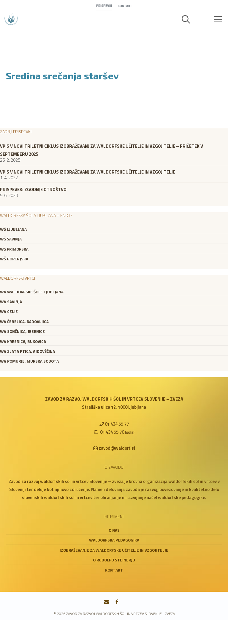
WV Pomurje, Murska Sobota (29, 361)
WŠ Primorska (14, 249)
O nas (114, 530)
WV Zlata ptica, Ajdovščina (27, 351)
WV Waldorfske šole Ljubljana (32, 292)
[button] (186, 19)
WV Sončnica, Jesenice (22, 331)
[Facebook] (117, 602)
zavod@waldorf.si (117, 448)
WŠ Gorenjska (14, 259)
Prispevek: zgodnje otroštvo (33, 189)
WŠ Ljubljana (13, 229)
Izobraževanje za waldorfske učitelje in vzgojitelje (114, 550)
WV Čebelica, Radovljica (24, 322)
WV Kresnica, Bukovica (23, 341)
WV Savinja (11, 302)
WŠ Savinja (11, 239)
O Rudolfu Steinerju (114, 560)
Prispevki (104, 5)
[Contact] (106, 602)
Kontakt (125, 6)
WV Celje (9, 311)
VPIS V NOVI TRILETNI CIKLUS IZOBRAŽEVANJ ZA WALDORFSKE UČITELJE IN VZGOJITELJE (87, 172)
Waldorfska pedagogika (114, 540)
